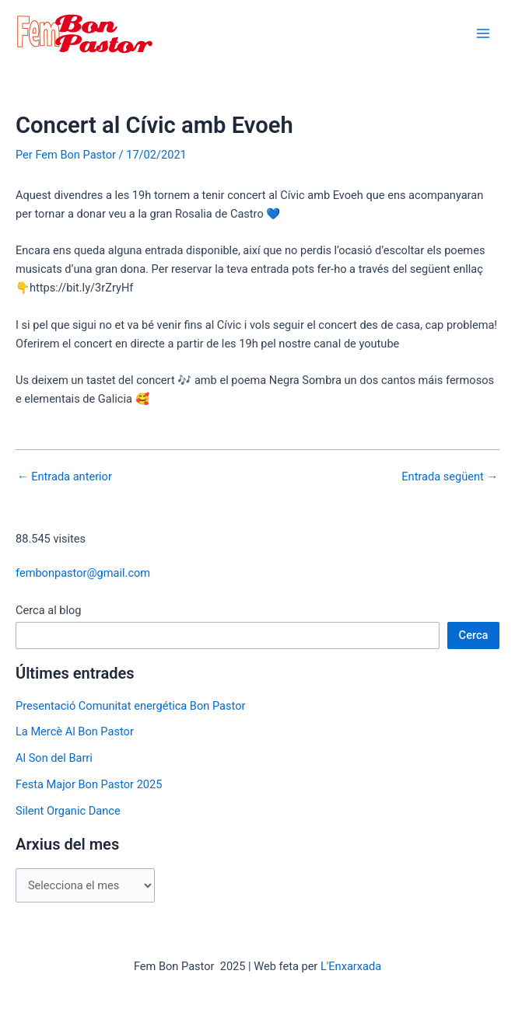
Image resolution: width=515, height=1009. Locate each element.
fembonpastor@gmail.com (83, 573)
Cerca (474, 635)
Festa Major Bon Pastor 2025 (89, 784)
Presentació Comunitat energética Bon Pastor (130, 706)
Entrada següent (449, 477)
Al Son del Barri (54, 758)
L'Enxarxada (351, 966)
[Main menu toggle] (483, 33)
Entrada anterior (64, 477)
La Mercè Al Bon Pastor (75, 731)
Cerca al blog (49, 610)
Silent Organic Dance (68, 811)
